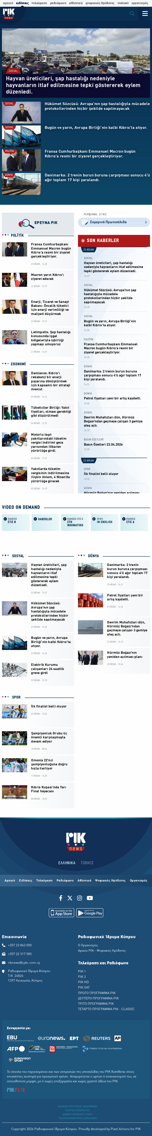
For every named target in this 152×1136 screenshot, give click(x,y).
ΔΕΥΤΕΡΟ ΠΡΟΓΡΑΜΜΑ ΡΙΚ (98, 998)
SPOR (87, 469)
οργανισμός (139, 3)
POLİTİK (9, 151)
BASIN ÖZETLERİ (94, 439)
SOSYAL (13, 71)
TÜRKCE (87, 863)
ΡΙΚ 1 (82, 971)
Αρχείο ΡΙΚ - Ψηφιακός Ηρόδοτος (102, 950)
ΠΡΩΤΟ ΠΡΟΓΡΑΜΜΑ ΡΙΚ (97, 993)
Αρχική (10, 880)
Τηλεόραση (44, 880)
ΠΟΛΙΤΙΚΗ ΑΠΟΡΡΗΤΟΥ (77, 1110)
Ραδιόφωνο (65, 880)
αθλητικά (76, 3)
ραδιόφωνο (58, 3)
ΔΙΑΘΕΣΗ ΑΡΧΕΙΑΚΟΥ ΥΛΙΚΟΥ (78, 1114)
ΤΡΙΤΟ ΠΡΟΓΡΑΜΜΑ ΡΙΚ (96, 1004)
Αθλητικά (84, 880)
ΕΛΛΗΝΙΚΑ (66, 863)
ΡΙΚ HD (83, 982)
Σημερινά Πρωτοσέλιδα (114, 222)
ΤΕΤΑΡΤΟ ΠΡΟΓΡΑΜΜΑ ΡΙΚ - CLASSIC (106, 1009)
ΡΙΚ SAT (84, 987)
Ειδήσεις (25, 880)
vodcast (123, 3)
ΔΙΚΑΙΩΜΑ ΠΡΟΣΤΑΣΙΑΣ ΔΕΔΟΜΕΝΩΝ (77, 1106)
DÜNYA (9, 175)
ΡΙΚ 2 (82, 977)
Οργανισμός (138, 880)
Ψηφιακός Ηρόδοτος (110, 880)
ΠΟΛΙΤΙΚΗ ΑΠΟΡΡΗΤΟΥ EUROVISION (77, 1118)
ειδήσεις (22, 3)
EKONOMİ (18, 364)
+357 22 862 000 (20, 945)
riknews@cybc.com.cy (24, 963)
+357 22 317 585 (20, 954)
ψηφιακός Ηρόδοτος (100, 3)
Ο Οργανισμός (88, 945)
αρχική (8, 3)
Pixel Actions (120, 1129)
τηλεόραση (39, 3)
